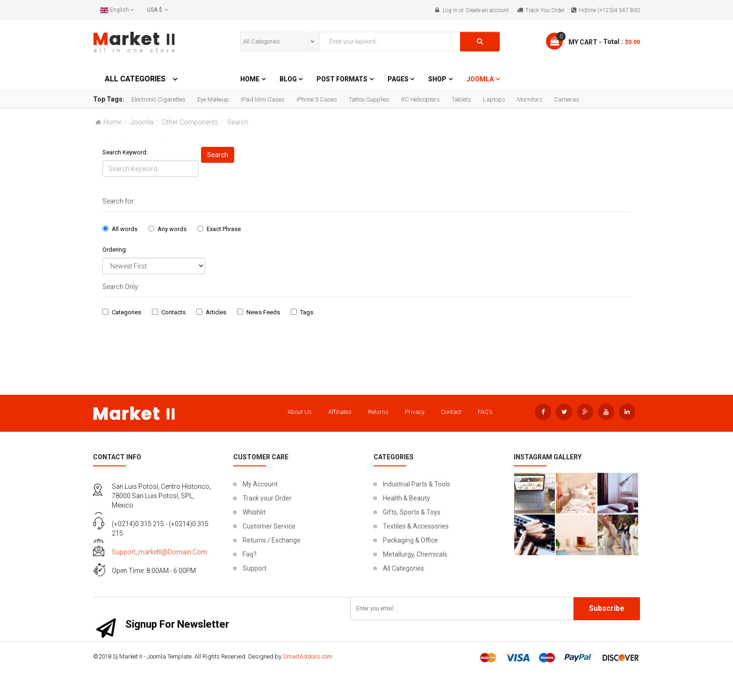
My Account (260, 484)
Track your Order (267, 498)
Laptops (494, 99)
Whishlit (254, 512)
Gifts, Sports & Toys (411, 512)
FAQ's (485, 411)
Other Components (190, 122)
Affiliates (340, 411)
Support (254, 568)
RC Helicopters (420, 99)
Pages (399, 79)
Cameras (566, 99)
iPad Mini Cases (263, 99)
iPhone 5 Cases (316, 99)
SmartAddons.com (307, 656)
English (117, 10)
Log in (450, 10)
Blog (289, 79)
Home (249, 79)
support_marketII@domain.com (159, 552)
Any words (172, 228)
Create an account (487, 10)
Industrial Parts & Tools (416, 484)
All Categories (403, 568)
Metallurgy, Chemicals (415, 554)
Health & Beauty (406, 498)
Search (217, 155)
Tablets (461, 99)
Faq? (250, 554)
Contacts (173, 312)
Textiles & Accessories (416, 526)
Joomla (480, 79)
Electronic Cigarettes (158, 99)
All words (124, 228)
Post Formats (341, 79)
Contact (451, 411)
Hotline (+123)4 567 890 (609, 10)
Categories (126, 312)
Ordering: (114, 249)
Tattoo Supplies (369, 99)
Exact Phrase (224, 228)
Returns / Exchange (272, 540)
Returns (378, 411)
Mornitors (529, 99)
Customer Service (269, 526)
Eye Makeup (213, 99)
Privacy (414, 411)
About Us (299, 411)
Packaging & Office (410, 540)
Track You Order (545, 10)
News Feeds (263, 312)
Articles (216, 312)
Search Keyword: (125, 152)
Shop (437, 79)
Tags (306, 312)
